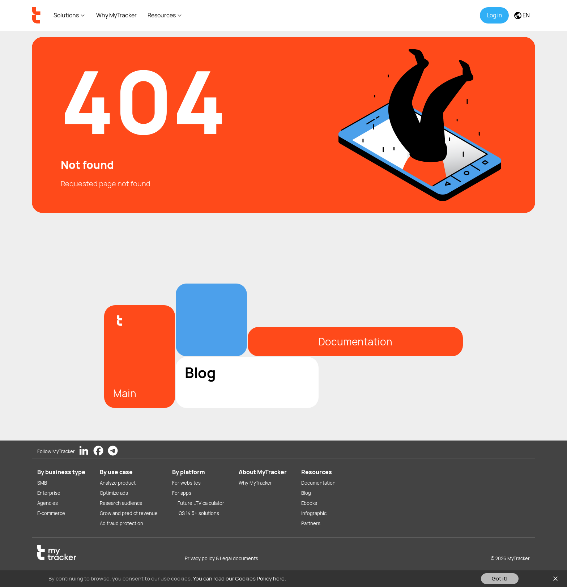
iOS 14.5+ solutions (198, 513)
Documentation (318, 483)
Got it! (500, 578)
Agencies (47, 503)
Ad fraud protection (121, 523)
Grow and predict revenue (129, 513)
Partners (310, 523)
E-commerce (51, 513)
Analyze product (118, 483)
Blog (306, 493)
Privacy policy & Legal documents (221, 558)
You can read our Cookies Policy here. (239, 578)
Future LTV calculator (201, 503)
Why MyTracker (116, 15)
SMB (42, 483)
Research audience (121, 503)
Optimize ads (114, 493)
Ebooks (309, 503)
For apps (181, 493)
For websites (186, 483)
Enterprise (48, 493)
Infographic (314, 513)
